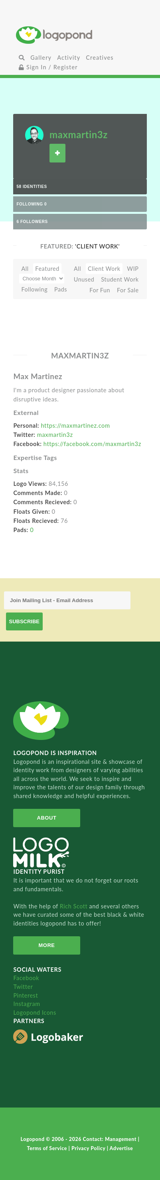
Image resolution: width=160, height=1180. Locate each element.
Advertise (121, 1148)
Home (80, 35)
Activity (68, 57)
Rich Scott (74, 906)
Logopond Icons (34, 1012)
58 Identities (31, 186)
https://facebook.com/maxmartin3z (92, 443)
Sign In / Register (48, 67)
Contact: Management (110, 1139)
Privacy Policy (89, 1148)
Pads (60, 289)
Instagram (26, 1003)
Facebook (26, 978)
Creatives (99, 57)
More (46, 945)
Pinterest (25, 995)
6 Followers (31, 221)
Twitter (23, 986)
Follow (57, 153)
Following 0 (31, 204)
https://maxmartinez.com (75, 425)
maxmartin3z (78, 134)
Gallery (40, 57)
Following (34, 289)
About (47, 818)
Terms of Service (48, 1148)
